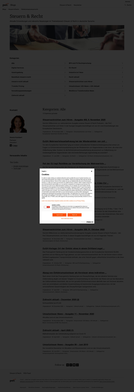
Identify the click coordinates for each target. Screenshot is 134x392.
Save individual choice (67, 218)
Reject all (74, 215)
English (44, 171)
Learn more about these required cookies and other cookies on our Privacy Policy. (63, 201)
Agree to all (59, 215)
